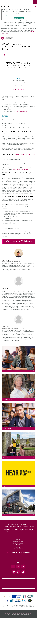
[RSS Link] (23, 572)
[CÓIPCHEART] (29, 613)
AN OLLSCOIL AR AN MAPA (12, 553)
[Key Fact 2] (17, 89)
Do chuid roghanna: (18, 11)
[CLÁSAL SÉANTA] (8, 613)
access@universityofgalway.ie (21, 169)
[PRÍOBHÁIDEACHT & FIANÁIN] (19, 613)
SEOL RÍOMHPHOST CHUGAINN (24, 553)
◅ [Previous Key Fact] (13, 90)
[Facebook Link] (23, 566)
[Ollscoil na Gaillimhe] (7, 38)
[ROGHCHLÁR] (35, 2)
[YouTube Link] (14, 572)
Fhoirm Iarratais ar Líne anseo (24, 155)
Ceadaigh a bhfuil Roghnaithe (12, 15)
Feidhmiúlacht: (5, 11)
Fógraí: (17, 13)
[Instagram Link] (18, 566)
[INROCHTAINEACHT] (25, 615)
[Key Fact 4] (20, 89)
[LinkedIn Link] (18, 572)
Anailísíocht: (29, 11)
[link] (12, 597)
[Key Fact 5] (21, 89)
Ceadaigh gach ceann (19, 18)
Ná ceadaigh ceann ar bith (27, 15)
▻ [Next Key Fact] (23, 90)
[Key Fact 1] (15, 89)
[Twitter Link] (13, 566)
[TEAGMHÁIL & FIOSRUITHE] (14, 615)
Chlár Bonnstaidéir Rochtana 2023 (21, 111)
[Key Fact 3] (18, 89)
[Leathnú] (18, 55)
